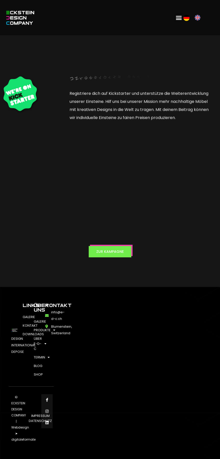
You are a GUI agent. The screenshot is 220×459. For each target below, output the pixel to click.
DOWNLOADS (26, 334)
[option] (199, 18)
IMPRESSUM (40, 415)
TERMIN (37, 357)
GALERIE (26, 317)
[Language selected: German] (194, 17)
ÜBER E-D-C (37, 343)
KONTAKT (26, 325)
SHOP (37, 374)
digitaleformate (23, 439)
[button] (179, 17)
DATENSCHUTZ (40, 420)
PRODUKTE (37, 330)
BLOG (37, 365)
